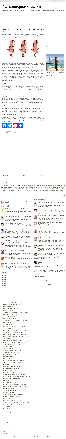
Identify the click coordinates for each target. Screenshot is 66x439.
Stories (29, 185)
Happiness (4, 187)
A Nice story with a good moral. (10, 382)
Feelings (24, 188)
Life (36, 187)
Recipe (58, 190)
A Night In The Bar (7, 346)
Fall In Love (6, 364)
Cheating (34, 190)
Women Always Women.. (9, 406)
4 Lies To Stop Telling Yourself (10, 370)
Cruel (37, 190)
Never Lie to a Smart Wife (9, 388)
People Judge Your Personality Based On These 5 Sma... (16, 340)
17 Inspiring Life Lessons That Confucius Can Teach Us (16, 402)
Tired (52, 188)
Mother (20, 187)
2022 (3, 283)
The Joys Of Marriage (8, 328)
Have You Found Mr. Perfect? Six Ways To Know (14, 386)
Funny (16, 187)
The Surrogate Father (8, 324)
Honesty (7, 188)
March (5, 424)
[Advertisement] (21, 20)
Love (38, 185)
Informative (43, 187)
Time (61, 190)
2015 (3, 297)
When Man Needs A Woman (9, 354)
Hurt (15, 188)
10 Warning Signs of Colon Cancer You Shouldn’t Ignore (18, 250)
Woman (30, 187)
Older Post (41, 175)
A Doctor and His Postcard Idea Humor (12, 396)
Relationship (52, 185)
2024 (3, 279)
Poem (27, 188)
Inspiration (46, 185)
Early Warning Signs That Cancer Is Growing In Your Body (18, 216)
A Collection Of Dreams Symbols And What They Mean (16, 312)
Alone (55, 187)
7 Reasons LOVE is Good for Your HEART (13, 362)
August (5, 414)
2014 (3, 431)
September (6, 412)
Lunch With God (7, 408)
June (5, 418)
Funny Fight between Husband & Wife (12, 400)
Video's (63, 190)
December (6, 298)
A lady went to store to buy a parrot (11, 352)
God (23, 187)
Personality (31, 188)
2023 (3, 281)
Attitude (26, 187)
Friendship (3, 188)
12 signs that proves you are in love (11, 390)
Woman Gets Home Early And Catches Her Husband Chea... (17, 376)
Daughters (59, 188)
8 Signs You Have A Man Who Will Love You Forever (15, 384)
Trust (21, 188)
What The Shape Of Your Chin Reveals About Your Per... (16, 330)
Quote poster (5, 185)
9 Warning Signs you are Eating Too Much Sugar (16, 229)
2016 (3, 295)
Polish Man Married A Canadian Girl (11, 304)
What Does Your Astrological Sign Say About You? (14, 404)
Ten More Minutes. (7, 338)
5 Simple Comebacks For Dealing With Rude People (15, 334)
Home (23, 175)
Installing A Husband (8, 310)
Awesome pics (11, 187)
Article (6, 132)
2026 (3, 275)
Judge (44, 190)
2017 (3, 293)
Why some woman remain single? (11, 372)
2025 (3, 277)
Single (5, 190)
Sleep (27, 190)
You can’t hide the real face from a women (13, 394)
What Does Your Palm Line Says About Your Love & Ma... (16, 326)
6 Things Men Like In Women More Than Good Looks (17, 236)
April (5, 422)
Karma (46, 190)
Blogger (50, 436)
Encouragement (61, 185)
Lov (48, 190)
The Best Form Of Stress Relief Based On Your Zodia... (16, 320)
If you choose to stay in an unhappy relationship (14, 360)
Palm (24, 190)
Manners (18, 190)
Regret (2, 190)
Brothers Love (9, 190)
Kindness (51, 187)
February (6, 426)
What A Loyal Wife (7, 322)
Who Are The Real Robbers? (9, 392)
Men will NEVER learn (8, 356)
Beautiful (33, 185)
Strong (33, 187)
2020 (3, 287)
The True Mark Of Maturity (9, 316)
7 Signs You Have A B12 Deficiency (13, 223)
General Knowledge (13, 132)
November (6, 300)
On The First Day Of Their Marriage (11, 368)
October (6, 410)
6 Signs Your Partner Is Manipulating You (12, 378)
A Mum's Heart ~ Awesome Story (10, 348)
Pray (56, 190)
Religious (63, 187)
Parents (63, 188)
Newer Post (5, 175)
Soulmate (36, 188)
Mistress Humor (7, 358)
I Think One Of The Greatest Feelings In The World (15, 342)
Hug (42, 190)
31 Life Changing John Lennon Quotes (12, 344)
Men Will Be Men (7, 398)
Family (38, 187)
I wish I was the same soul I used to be (12, 366)
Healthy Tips (14, 190)
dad (54, 188)
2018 (3, 291)
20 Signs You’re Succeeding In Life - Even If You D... (15, 302)
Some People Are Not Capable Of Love (12, 314)
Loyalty (51, 190)
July (5, 416)
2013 (3, 433)
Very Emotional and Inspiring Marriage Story (13, 332)
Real (46, 188)
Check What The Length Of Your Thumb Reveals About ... (16, 336)
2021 (3, 285)
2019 (3, 289)
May (5, 420)
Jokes (41, 185)
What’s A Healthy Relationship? (10, 308)
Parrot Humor (6, 380)
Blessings (30, 190)
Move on (21, 190)
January (6, 428)
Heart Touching (41, 188)
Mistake (53, 190)
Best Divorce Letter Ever (43, 268)
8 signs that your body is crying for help (14, 257)
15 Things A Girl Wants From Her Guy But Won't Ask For (16, 350)
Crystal (39, 190)
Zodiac (47, 187)
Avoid (56, 188)
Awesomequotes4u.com (21, 6)
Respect (18, 188)
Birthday (48, 188)
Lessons (59, 187)
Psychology (11, 188)
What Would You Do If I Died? (10, 306)
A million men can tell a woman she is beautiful (14, 374)
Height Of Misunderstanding (9, 318)
